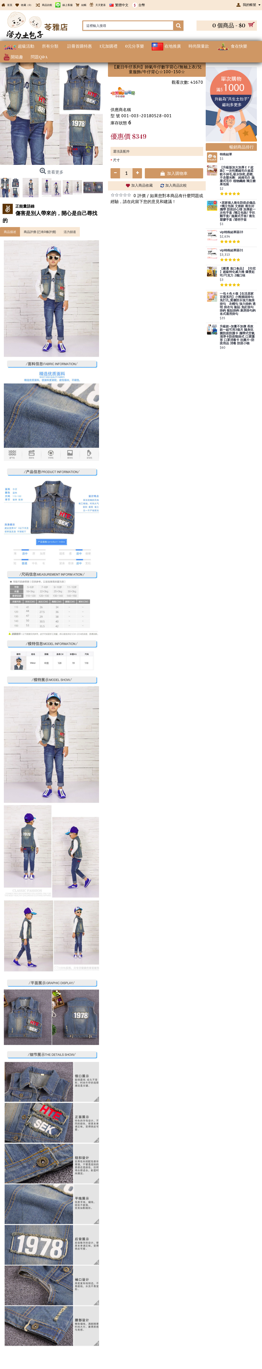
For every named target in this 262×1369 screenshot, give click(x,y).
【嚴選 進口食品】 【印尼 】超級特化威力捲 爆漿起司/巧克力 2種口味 (238, 272)
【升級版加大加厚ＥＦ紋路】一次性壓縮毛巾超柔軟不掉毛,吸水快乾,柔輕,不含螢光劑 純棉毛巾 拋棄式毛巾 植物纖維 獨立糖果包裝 (238, 176)
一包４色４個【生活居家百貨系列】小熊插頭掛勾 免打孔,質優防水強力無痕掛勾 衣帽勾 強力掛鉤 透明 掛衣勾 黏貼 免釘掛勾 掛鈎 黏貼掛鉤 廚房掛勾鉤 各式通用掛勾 (238, 304)
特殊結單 (226, 154)
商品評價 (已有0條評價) (40, 232)
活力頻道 (70, 232)
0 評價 (140, 195)
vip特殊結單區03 (231, 232)
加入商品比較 (176, 185)
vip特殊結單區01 (231, 250)
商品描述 (10, 232)
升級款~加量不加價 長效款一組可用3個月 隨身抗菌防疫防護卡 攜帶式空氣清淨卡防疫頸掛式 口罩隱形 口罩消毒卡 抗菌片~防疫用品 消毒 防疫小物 (237, 335)
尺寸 (116, 160)
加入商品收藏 (142, 185)
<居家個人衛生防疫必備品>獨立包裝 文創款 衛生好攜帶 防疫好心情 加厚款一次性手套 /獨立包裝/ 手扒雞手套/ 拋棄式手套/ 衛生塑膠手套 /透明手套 (238, 211)
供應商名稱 (121, 109)
